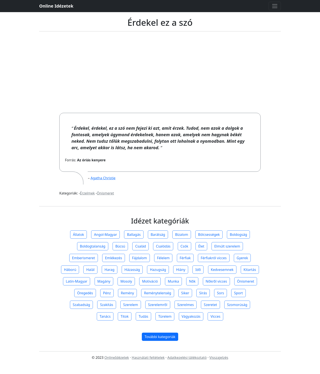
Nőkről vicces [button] (216, 281)
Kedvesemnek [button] (222, 269)
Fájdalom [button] (139, 258)
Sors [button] (220, 293)
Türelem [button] (164, 316)
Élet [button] (201, 246)
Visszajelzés (218, 357)
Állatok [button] (78, 234)
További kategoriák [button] (160, 336)
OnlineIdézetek (116, 357)
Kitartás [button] (250, 269)
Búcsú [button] (120, 246)
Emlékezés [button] (113, 258)
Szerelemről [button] (157, 304)
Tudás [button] (143, 316)
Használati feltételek (148, 357)
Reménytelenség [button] (157, 293)
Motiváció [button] (150, 281)
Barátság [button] (158, 234)
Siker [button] (185, 293)
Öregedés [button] (85, 293)
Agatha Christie (103, 178)
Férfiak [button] (185, 258)
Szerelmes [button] (185, 304)
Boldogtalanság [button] (92, 246)
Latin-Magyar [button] (76, 281)
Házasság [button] (132, 269)
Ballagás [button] (134, 234)
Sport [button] (238, 293)
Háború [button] (70, 269)
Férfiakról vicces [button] (214, 258)
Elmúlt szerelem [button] (227, 246)
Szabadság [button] (81, 304)
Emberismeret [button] (83, 258)
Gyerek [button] (242, 258)
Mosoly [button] (126, 281)
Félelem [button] (163, 258)
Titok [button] (125, 316)
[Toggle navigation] (275, 6)
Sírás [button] (203, 293)
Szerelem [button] (130, 304)
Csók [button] (184, 246)
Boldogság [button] (238, 234)
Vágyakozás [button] (191, 316)
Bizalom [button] (181, 234)
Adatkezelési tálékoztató (187, 357)
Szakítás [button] (106, 304)
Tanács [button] (105, 316)
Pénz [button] (107, 293)
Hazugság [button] (158, 269)
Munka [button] (173, 281)
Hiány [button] (180, 269)
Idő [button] (198, 269)
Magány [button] (103, 281)
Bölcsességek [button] (209, 234)
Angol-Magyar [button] (105, 234)
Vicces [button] (215, 316)
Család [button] (140, 246)
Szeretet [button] (210, 304)
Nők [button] (192, 281)
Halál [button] (90, 269)
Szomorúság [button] (237, 304)
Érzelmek (87, 193)
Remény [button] (127, 293)
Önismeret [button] (245, 281)
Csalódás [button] (163, 246)
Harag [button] (110, 269)
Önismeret (105, 193)
